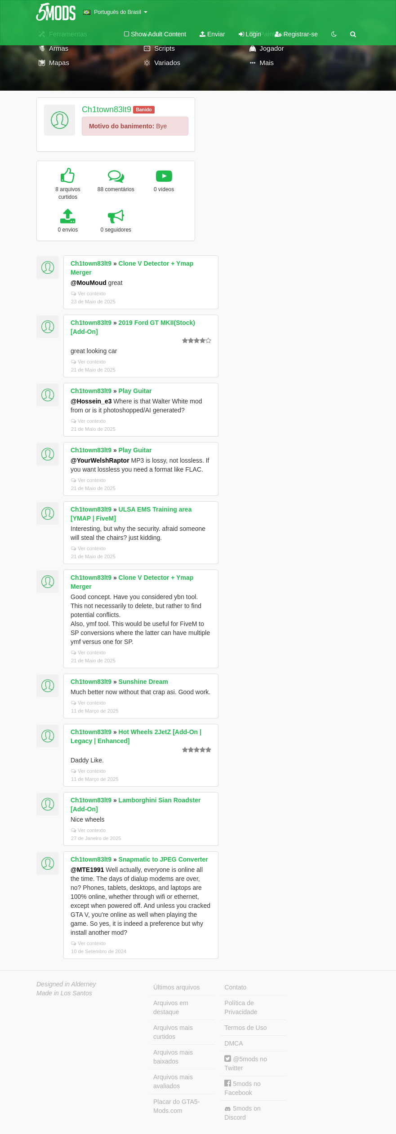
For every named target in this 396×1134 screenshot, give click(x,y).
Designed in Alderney (66, 984)
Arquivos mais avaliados (173, 1081)
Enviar (212, 34)
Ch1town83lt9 (106, 109)
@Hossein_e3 (91, 401)
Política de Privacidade (240, 1007)
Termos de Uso (245, 1027)
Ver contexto (88, 293)
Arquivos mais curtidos (173, 1032)
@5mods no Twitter (245, 1063)
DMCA (233, 1043)
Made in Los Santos (64, 993)
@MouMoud (89, 282)
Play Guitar (135, 390)
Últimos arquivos (176, 987)
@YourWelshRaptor (100, 460)
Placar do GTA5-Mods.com (176, 1106)
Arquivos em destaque (170, 1007)
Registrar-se (296, 34)
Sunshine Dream (143, 681)
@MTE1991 (87, 869)
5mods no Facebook (242, 1088)
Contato (235, 987)
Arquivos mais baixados (173, 1057)
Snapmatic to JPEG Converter (163, 859)
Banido (144, 109)
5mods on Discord (242, 1113)
